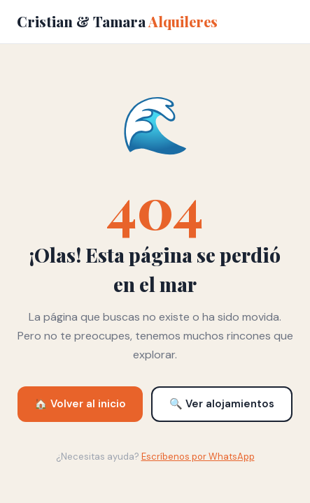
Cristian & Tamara (117, 21)
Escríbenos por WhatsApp (198, 456)
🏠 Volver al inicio (80, 404)
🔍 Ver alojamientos (221, 404)
